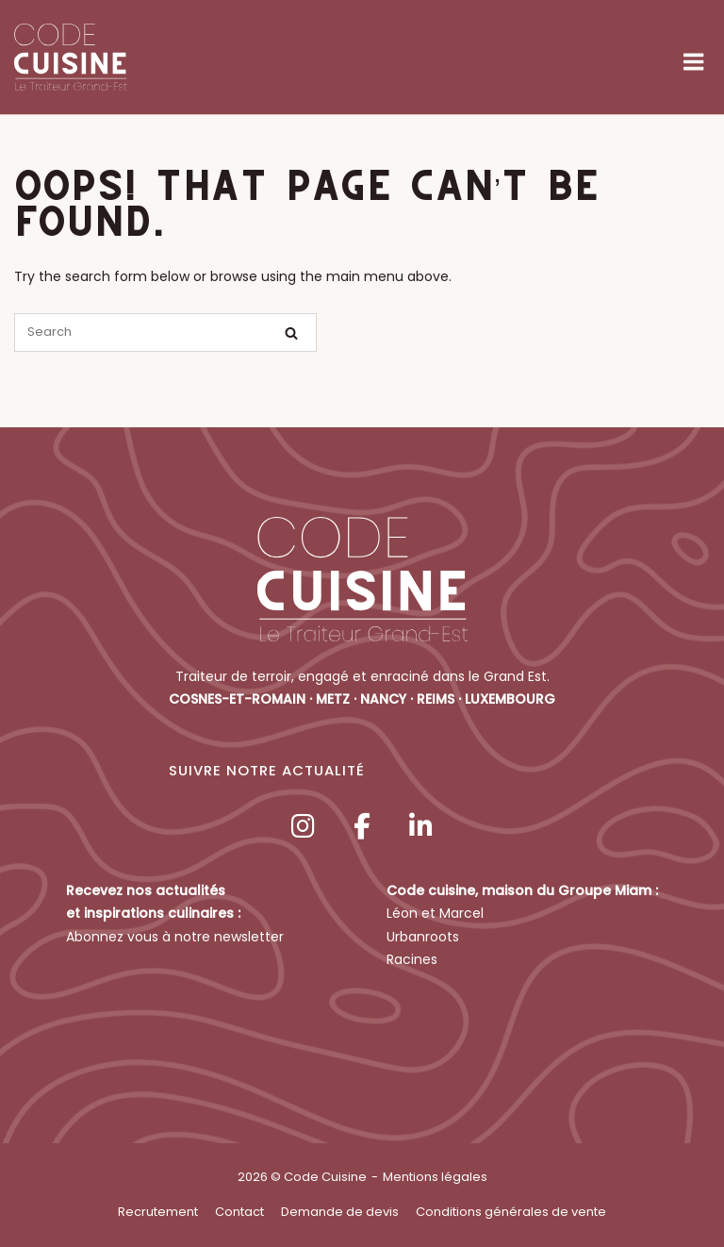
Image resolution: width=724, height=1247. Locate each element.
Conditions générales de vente (511, 1212)
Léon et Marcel (435, 913)
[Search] (291, 333)
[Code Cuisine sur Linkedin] (421, 827)
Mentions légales (435, 1177)
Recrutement (158, 1212)
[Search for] (165, 332)
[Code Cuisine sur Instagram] (302, 827)
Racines (412, 959)
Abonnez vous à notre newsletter (175, 936)
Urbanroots (423, 936)
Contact (239, 1212)
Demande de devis (340, 1212)
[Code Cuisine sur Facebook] (362, 827)
